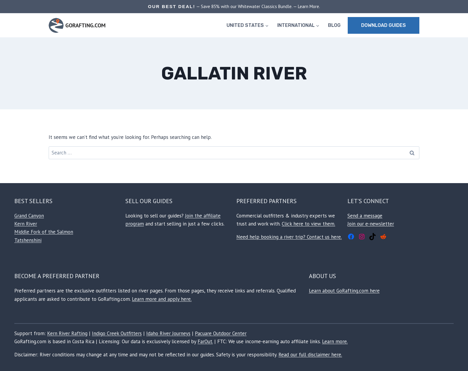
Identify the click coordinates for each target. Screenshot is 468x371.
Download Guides (383, 25)
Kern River (25, 223)
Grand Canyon (29, 215)
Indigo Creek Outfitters (117, 333)
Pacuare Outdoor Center (221, 333)
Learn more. (335, 341)
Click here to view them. (308, 223)
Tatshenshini (27, 240)
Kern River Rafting (67, 333)
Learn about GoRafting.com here (344, 290)
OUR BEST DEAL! (171, 6)
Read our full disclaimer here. (310, 354)
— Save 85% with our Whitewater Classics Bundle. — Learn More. (257, 6)
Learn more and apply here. (162, 299)
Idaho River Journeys (168, 333)
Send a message (364, 215)
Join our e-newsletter (370, 223)
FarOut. (205, 341)
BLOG (334, 25)
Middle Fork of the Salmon (43, 232)
